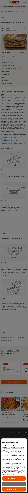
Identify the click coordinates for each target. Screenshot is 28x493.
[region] (14, 465)
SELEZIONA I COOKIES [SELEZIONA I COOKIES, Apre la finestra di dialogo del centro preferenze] (14, 478)
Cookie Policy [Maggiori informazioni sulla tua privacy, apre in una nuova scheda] (10, 474)
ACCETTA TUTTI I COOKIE (14, 489)
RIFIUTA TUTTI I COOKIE (14, 484)
